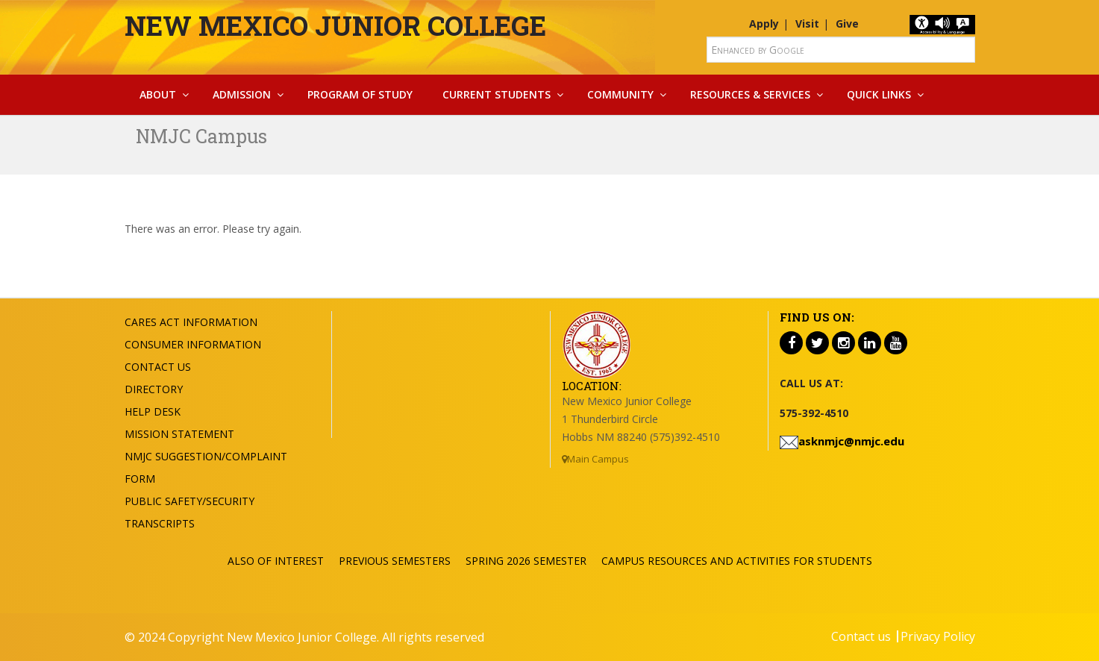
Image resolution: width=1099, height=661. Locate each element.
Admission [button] (242, 94)
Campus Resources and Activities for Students (736, 561)
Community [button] (620, 94)
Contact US (158, 367)
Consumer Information (193, 344)
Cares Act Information (191, 322)
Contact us (861, 636)
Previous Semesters (395, 561)
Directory (154, 389)
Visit (807, 23)
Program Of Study (360, 94)
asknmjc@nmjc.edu (851, 440)
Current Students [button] (496, 94)
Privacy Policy (938, 636)
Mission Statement (179, 434)
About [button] (158, 94)
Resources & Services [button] (750, 94)
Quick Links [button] (879, 94)
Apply (764, 23)
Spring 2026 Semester (526, 561)
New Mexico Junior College (335, 25)
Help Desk (153, 411)
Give (847, 23)
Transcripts (160, 523)
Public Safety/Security (189, 501)
